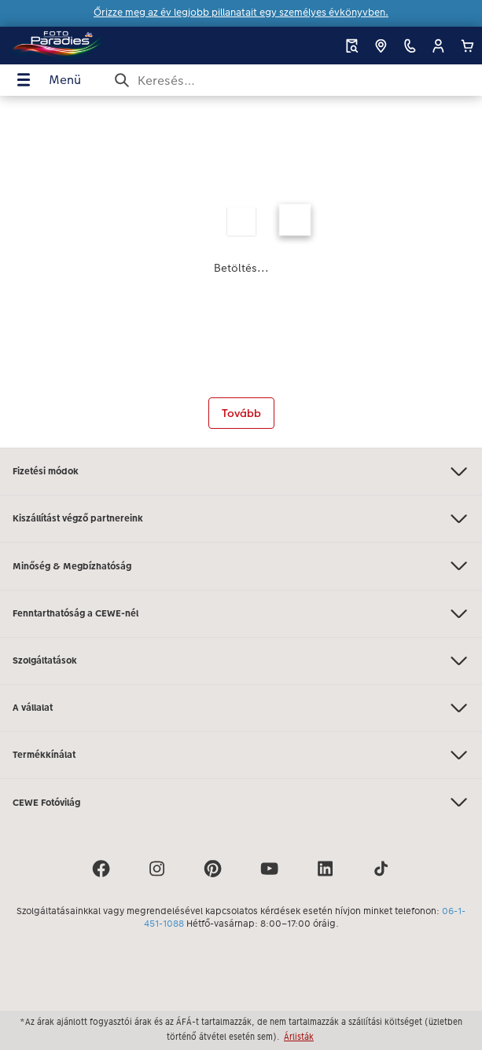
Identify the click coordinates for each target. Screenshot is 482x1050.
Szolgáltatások (241, 660)
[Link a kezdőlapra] (89, 45)
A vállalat (241, 708)
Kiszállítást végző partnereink (241, 518)
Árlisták (299, 1036)
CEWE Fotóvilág (241, 802)
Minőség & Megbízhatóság (241, 565)
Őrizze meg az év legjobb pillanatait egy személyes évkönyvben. (241, 12)
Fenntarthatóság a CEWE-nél (241, 613)
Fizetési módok (241, 471)
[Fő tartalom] (241, 272)
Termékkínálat (241, 755)
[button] (438, 46)
